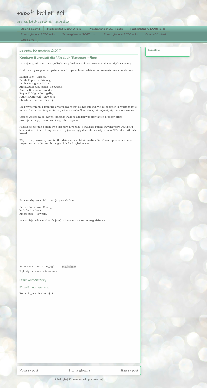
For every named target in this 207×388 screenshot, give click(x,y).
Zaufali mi (27, 39)
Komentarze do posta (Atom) (86, 379)
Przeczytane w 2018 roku (121, 34)
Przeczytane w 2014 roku (106, 28)
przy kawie (37, 271)
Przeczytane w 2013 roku (64, 28)
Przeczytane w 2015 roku (147, 28)
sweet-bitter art (41, 13)
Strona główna (30, 28)
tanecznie (51, 271)
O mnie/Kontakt (155, 34)
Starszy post (129, 370)
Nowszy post (28, 370)
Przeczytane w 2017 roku (79, 34)
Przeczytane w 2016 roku (38, 34)
